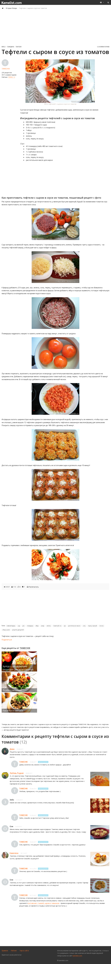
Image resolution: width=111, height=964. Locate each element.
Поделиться (7, 639)
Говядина (10, 47)
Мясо (4, 47)
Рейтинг (14, 950)
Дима (12, 749)
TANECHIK (6, 68)
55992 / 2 (11, 77)
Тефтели (18, 47)
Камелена (14, 853)
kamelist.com (77, 956)
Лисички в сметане (13, 710)
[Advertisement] (55, 27)
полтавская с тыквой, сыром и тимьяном (43, 903)
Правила (5, 950)
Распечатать (34, 587)
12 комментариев (103, 47)
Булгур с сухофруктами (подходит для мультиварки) (18, 668)
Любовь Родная (17, 773)
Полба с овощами (12, 690)
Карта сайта (24, 950)
